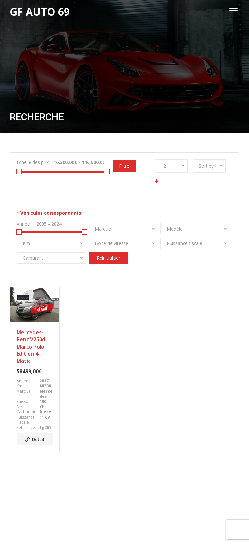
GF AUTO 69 (117, 530)
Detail (34, 439)
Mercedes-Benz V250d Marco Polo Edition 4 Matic (31, 346)
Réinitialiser (108, 258)
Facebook (124, 507)
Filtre (124, 166)
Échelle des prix (33, 162)
